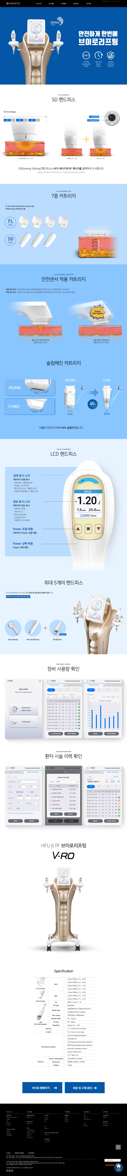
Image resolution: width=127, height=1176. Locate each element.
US (110, 1)
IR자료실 (85, 1125)
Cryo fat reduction (51, 1132)
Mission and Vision (11, 1117)
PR (84, 1115)
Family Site (110, 1160)
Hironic (8, 1115)
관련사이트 (105, 1121)
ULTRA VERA (30, 1137)
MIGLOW (29, 1117)
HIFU (28, 1128)
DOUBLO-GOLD (31, 1132)
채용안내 (66, 1121)
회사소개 (38, 4)
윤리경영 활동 (9, 1135)
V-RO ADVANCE (30, 1130)
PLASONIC (47, 1141)
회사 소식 (86, 1117)
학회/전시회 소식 (87, 1119)
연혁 (7, 1121)
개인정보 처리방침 (19, 1153)
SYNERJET (29, 1123)
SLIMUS (46, 1119)
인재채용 (63, 4)
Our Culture (10, 1129)
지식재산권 (8, 1123)
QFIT (45, 1121)
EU (112, 1)
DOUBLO (29, 1135)
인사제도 (66, 1119)
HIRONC (13, 3)
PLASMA (47, 1139)
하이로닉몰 (105, 1123)
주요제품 (51, 4)
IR (84, 1123)
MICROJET (30, 1121)
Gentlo (46, 1128)
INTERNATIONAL (105, 1)
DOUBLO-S (29, 1134)
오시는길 (8, 1125)
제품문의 (104, 1117)
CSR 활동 (8, 1133)
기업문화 (8, 1131)
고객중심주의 (106, 1115)
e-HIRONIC (117, 1)
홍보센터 (76, 4)
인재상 (66, 1117)
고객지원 (88, 4)
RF (45, 1126)
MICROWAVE (30, 1115)
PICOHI (46, 1117)
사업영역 (8, 1119)
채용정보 (67, 1115)
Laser (46, 1115)
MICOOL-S (47, 1134)
